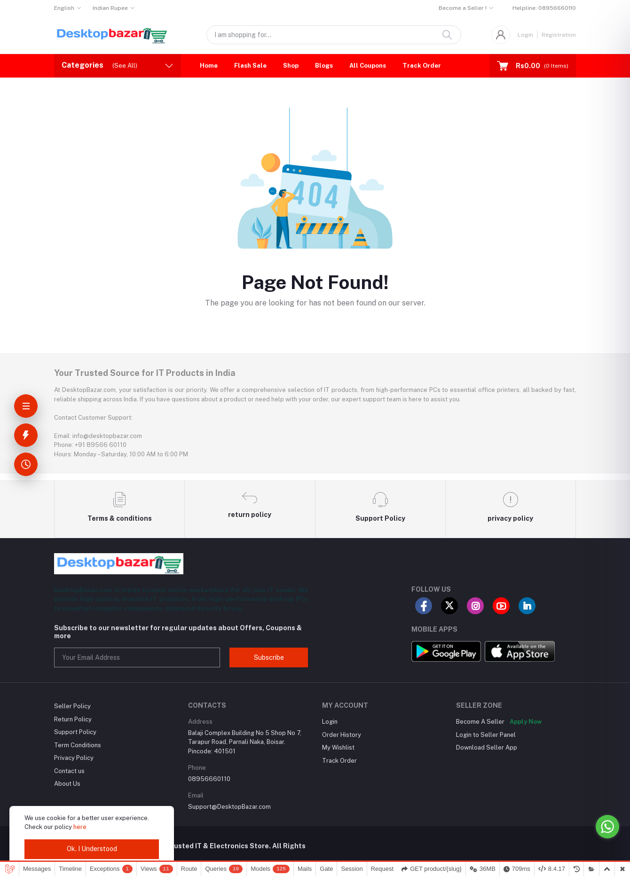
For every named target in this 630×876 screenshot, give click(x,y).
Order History (341, 734)
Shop (291, 65)
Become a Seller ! (463, 8)
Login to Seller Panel (486, 734)
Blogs (324, 65)
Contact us (69, 770)
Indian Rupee (110, 8)
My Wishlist (338, 747)
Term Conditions (77, 745)
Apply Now (526, 721)
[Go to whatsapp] (607, 826)
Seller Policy (72, 706)
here (80, 826)
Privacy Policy (74, 757)
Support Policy (75, 731)
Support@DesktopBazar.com (229, 806)
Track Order (421, 65)
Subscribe (269, 657)
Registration (559, 34)
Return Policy (73, 719)
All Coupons (367, 65)
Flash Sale (250, 65)
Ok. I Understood (92, 849)
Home (209, 65)
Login (525, 34)
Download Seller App (486, 747)
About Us (67, 783)
